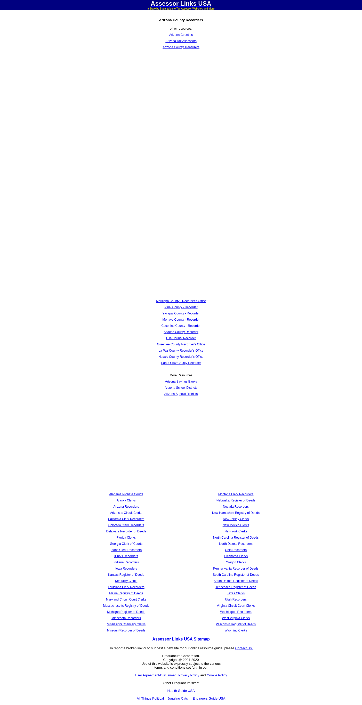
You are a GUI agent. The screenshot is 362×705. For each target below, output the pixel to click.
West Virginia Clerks (236, 618)
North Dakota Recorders (235, 544)
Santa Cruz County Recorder (181, 363)
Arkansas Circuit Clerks (126, 513)
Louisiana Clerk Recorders (126, 587)
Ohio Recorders (236, 550)
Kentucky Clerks (126, 581)
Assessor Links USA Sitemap (181, 639)
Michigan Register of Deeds (126, 612)
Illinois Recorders (126, 556)
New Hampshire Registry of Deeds (236, 513)
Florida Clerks (126, 537)
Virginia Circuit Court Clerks (236, 605)
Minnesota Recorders (126, 618)
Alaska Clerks (126, 500)
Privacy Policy (188, 675)
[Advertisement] (181, 92)
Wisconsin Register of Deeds (236, 624)
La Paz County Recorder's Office (180, 350)
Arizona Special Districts (181, 394)
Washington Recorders (236, 612)
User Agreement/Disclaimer (155, 675)
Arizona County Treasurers (181, 47)
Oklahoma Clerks (236, 556)
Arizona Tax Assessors (181, 41)
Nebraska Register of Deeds (235, 500)
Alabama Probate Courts (126, 494)
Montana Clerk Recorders (236, 494)
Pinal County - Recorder (180, 307)
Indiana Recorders (126, 562)
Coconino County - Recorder (180, 326)
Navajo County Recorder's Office (180, 357)
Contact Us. (244, 648)
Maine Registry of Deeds (126, 593)
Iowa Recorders (126, 568)
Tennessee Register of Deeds (235, 587)
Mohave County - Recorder (180, 319)
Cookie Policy (217, 675)
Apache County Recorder (181, 332)
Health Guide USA (181, 691)
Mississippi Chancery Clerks (126, 624)
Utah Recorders (236, 599)
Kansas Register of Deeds (126, 575)
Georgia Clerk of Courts (126, 544)
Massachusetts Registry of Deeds (126, 605)
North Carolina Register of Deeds (236, 537)
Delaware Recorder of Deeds (126, 531)
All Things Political (150, 698)
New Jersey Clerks (236, 519)
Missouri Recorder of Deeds (126, 630)
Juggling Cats (177, 698)
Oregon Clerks (236, 562)
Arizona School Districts (181, 388)
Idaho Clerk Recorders (126, 550)
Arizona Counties (181, 35)
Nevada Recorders (236, 506)
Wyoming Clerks (235, 630)
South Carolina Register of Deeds (236, 575)
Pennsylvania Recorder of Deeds (235, 568)
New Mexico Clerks (236, 525)
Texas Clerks (236, 593)
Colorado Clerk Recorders (126, 525)
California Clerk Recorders (126, 519)
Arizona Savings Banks (181, 381)
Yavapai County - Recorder (181, 313)
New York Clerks (235, 531)
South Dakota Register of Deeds (236, 581)
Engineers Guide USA (208, 698)
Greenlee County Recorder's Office (181, 344)
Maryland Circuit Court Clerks (126, 599)
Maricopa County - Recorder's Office (181, 301)
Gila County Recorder (181, 338)
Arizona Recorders (126, 506)
